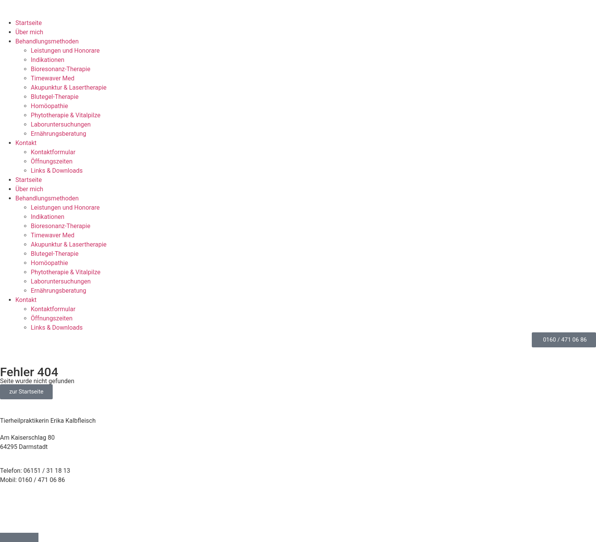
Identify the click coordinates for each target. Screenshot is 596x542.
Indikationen (47, 59)
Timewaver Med (53, 78)
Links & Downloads (57, 170)
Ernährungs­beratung (58, 133)
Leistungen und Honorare (65, 50)
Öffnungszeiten (52, 161)
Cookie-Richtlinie (23, 522)
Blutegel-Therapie (54, 96)
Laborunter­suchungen (61, 124)
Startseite (28, 23)
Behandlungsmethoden (47, 41)
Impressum (15, 504)
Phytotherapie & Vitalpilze (65, 115)
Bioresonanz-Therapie (60, 69)
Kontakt (26, 143)
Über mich (29, 32)
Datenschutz (17, 513)
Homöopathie (49, 106)
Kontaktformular (53, 152)
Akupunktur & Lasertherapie (69, 87)
